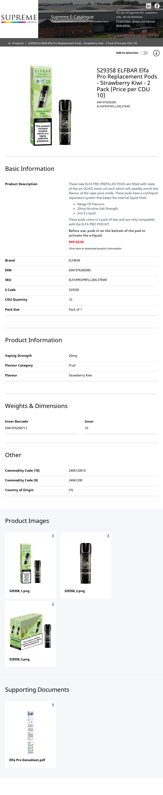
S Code (10, 290)
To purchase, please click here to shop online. (135, 23)
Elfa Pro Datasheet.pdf (27, 760)
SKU (8, 280)
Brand (10, 260)
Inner (89, 421)
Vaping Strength (18, 355)
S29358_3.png (19, 659)
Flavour (11, 375)
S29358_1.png (19, 591)
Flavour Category (19, 365)
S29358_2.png (75, 591)
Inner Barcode (16, 421)
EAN (8, 270)
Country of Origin (19, 490)
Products (16, 43)
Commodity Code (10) (22, 470)
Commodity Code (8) (21, 480)
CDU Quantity (16, 299)
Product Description (21, 184)
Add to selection (127, 53)
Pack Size (12, 309)
